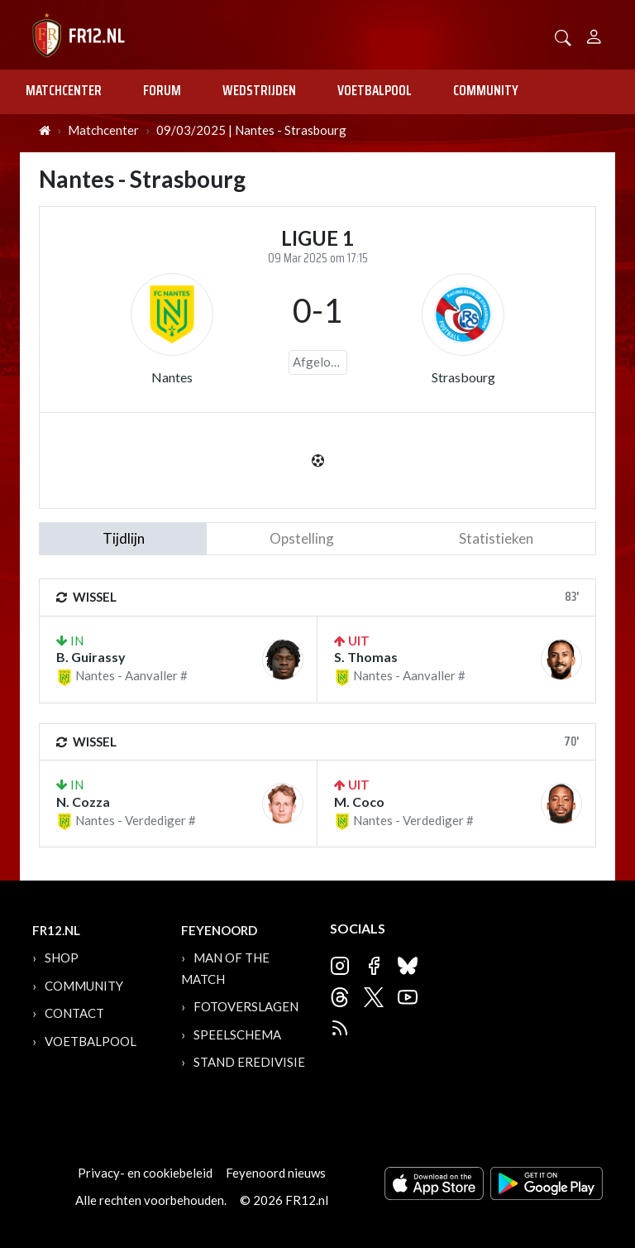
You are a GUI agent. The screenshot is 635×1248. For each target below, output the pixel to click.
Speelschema (237, 1034)
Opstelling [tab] (302, 538)
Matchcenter (64, 90)
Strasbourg (463, 377)
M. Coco (359, 801)
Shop (62, 957)
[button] (563, 36)
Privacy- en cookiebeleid (145, 1172)
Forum (162, 90)
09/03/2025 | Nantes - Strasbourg (251, 129)
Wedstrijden (259, 90)
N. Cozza (83, 801)
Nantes (172, 377)
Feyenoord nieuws (276, 1172)
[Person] (594, 34)
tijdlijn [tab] (124, 538)
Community (485, 90)
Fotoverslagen (245, 1006)
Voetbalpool (374, 90)
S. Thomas (366, 657)
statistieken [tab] (496, 538)
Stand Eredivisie (249, 1061)
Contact (74, 1013)
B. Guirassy (91, 657)
